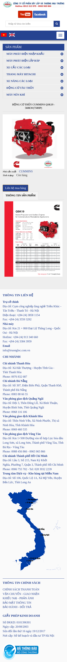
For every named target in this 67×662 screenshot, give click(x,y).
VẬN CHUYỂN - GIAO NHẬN (21, 593)
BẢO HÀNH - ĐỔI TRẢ (17, 606)
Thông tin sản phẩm (21, 195)
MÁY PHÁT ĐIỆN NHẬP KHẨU (25, 53)
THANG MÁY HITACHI (21, 74)
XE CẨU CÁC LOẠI (18, 67)
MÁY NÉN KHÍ (15, 94)
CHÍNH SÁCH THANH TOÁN (21, 589)
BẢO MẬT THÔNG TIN (17, 602)
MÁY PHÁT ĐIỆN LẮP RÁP (23, 60)
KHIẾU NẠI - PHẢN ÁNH (18, 598)
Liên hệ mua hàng (15, 188)
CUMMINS (26, 171)
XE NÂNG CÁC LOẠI (19, 81)
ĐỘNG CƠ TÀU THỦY (20, 87)
